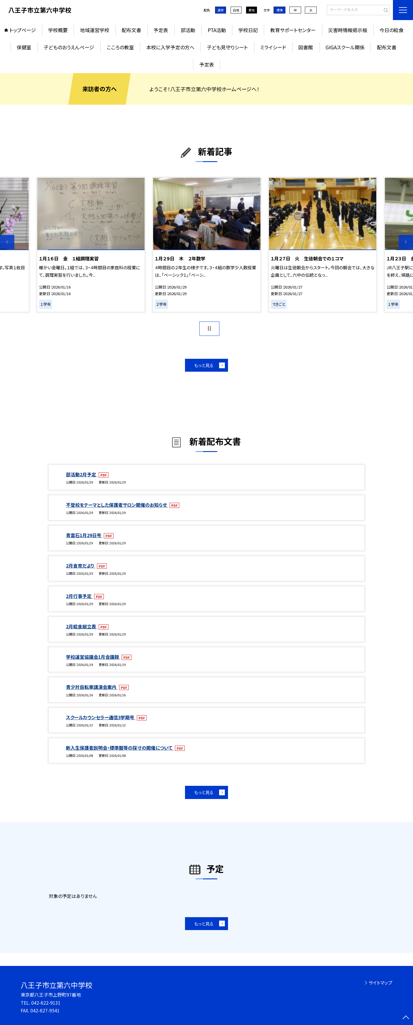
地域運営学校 (94, 30)
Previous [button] (7, 242)
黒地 (251, 10)
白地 (236, 10)
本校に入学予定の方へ (170, 47)
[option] (91, 244)
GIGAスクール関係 (345, 47)
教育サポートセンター (293, 30)
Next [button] (406, 242)
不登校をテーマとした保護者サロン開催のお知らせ (117, 504)
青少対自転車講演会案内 (92, 686)
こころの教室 (120, 47)
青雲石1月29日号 (84, 535)
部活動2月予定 (81, 474)
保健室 (24, 47)
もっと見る (203, 365)
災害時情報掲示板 (347, 30)
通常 (220, 10)
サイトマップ (380, 982)
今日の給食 (391, 30)
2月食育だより (81, 565)
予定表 (160, 30)
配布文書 (131, 30)
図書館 (305, 47)
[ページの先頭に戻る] (406, 1018)
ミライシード (273, 47)
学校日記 (248, 30)
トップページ (22, 30)
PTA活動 (217, 30)
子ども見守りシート (227, 47)
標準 (279, 10)
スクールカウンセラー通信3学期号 (100, 717)
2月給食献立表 (81, 626)
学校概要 (58, 30)
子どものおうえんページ (69, 47)
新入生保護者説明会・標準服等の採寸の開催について (120, 747)
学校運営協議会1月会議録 (93, 656)
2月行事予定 (79, 596)
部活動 (188, 30)
